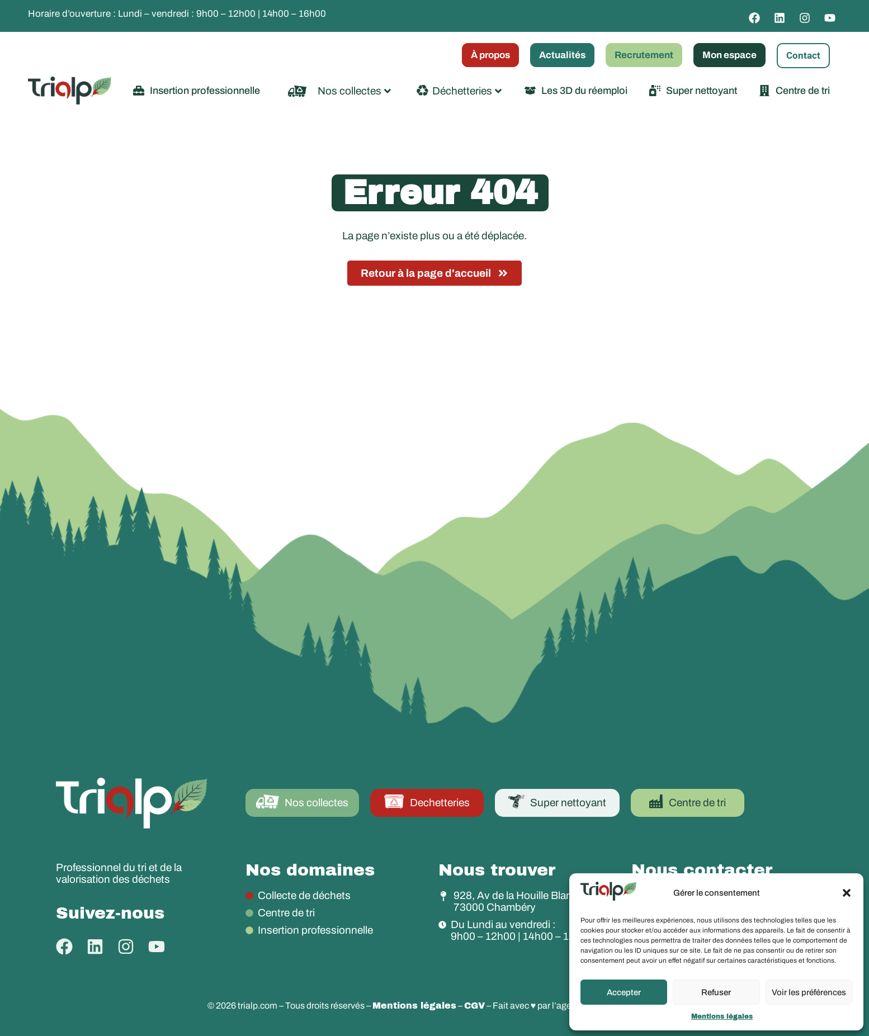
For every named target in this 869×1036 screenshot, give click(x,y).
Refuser (716, 992)
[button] (846, 892)
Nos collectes (354, 91)
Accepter (624, 992)
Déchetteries (467, 91)
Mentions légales (722, 1016)
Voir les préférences (809, 992)
